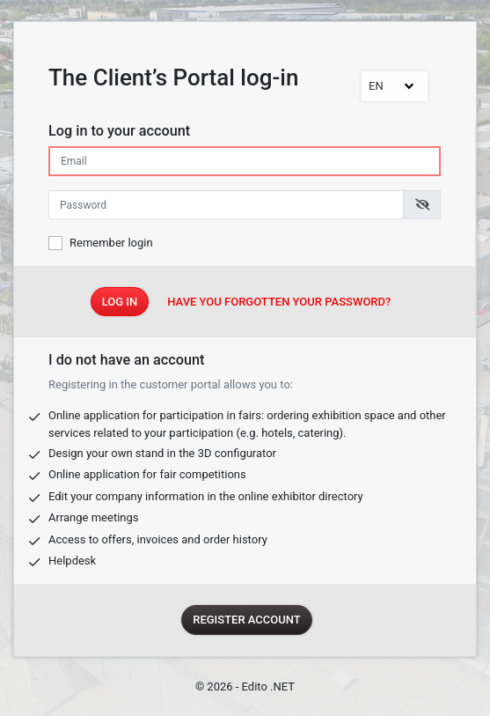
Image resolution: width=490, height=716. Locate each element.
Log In (120, 301)
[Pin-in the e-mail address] (244, 161)
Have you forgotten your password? (279, 301)
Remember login (111, 242)
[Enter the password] (226, 205)
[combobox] (395, 86)
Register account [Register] (247, 619)
